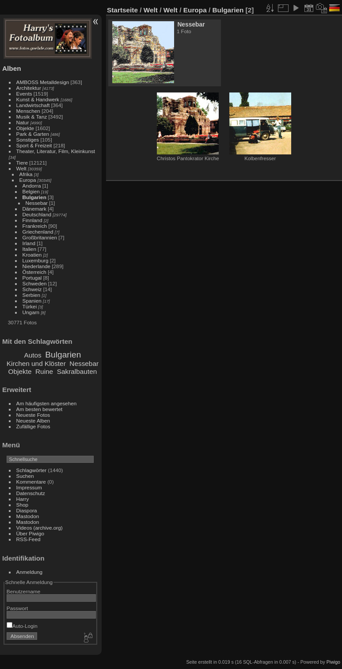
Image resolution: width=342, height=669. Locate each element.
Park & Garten (32, 134)
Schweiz (32, 289)
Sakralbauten (77, 371)
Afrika (26, 174)
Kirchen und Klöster (36, 363)
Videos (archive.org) (39, 528)
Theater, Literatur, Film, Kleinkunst (55, 151)
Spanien (32, 301)
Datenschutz (30, 493)
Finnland (32, 220)
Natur (22, 122)
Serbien (32, 295)
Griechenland (38, 232)
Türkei (30, 306)
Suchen (25, 476)
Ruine (44, 371)
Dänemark (34, 208)
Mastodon (27, 516)
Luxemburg (36, 260)
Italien (29, 249)
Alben (11, 68)
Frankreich (35, 226)
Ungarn (31, 312)
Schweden (35, 283)
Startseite (122, 10)
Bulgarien (34, 197)
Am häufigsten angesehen (46, 403)
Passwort (17, 608)
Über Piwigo (30, 533)
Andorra (32, 185)
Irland (29, 243)
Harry (22, 499)
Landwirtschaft (33, 105)
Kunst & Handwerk (37, 99)
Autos (32, 355)
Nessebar (37, 203)
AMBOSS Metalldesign (42, 82)
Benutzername (24, 591)
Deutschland (37, 214)
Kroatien (32, 255)
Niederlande (36, 266)
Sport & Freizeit (34, 145)
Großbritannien (40, 237)
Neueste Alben (33, 420)
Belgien (31, 191)
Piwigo (333, 662)
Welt (21, 168)
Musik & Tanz (31, 116)
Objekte (25, 128)
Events (24, 93)
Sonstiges (27, 139)
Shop (22, 505)
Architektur (28, 88)
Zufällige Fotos (33, 426)
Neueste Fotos (33, 415)
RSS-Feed (28, 539)
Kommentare (31, 481)
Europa (27, 180)
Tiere (22, 162)
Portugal (32, 278)
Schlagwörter (31, 470)
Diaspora (26, 510)
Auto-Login (22, 626)
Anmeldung (29, 572)
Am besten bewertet (39, 409)
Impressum (29, 487)
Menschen (28, 111)
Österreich (34, 272)
